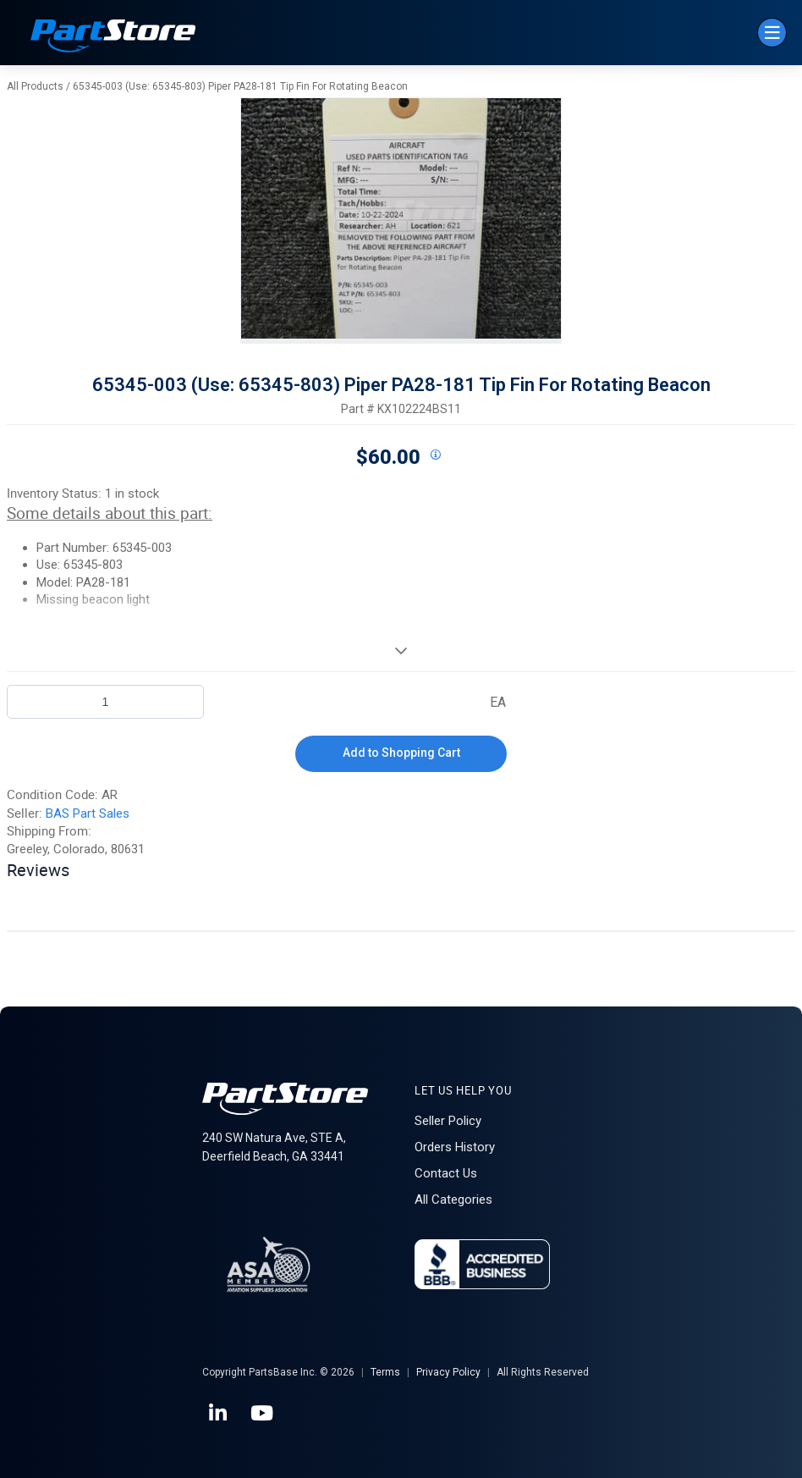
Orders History (455, 1147)
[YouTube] (263, 1414)
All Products (35, 86)
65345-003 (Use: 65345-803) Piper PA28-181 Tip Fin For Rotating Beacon (240, 86)
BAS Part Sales (87, 813)
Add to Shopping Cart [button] (401, 752)
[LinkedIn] (219, 1414)
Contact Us (446, 1173)
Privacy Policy (448, 1372)
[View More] (401, 650)
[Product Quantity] (105, 702)
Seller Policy (448, 1120)
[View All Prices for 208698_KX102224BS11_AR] (435, 455)
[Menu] (772, 32)
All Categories (453, 1199)
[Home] (113, 37)
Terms (385, 1372)
